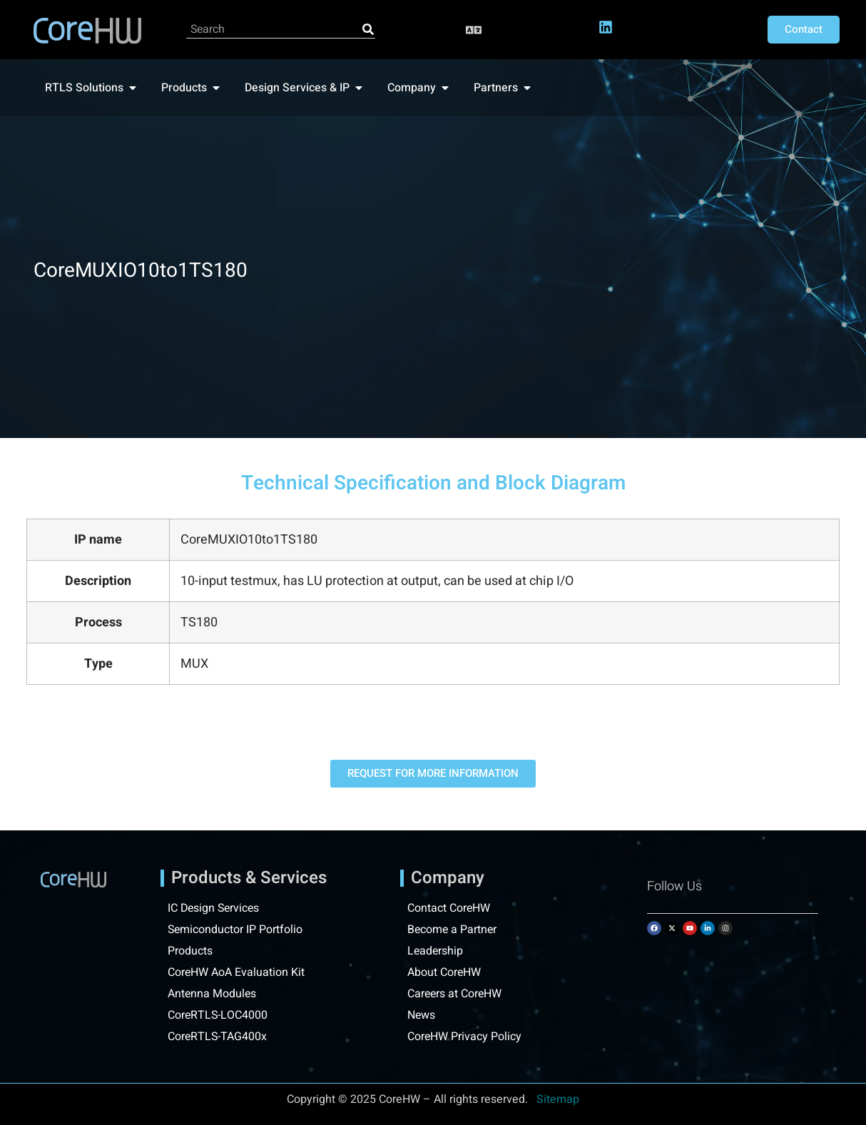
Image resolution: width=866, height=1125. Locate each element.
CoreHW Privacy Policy (466, 1036)
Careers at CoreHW (455, 994)
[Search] (368, 29)
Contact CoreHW (449, 908)
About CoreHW (444, 972)
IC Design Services (215, 908)
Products (190, 951)
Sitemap (557, 1099)
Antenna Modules (213, 994)
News (421, 1015)
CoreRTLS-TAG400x (218, 1036)
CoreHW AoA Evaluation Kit (236, 972)
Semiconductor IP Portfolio (236, 929)
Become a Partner (453, 929)
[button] (474, 29)
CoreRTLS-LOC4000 (218, 1015)
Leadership (435, 951)
